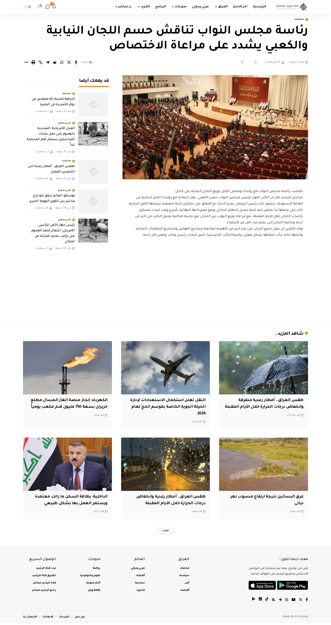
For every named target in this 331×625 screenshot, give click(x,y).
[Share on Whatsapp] (62, 63)
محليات (297, 19)
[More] (26, 63)
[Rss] (272, 602)
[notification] (54, 7)
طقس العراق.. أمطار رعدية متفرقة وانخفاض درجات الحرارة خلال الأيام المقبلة (267, 408)
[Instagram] (286, 602)
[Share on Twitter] (69, 63)
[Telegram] (279, 602)
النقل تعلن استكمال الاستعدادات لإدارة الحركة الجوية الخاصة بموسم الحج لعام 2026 (169, 408)
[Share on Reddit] (54, 63)
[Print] (33, 63)
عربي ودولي (64, 120)
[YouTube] (293, 602)
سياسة (67, 91)
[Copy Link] (40, 63)
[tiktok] (265, 602)
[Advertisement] (215, 279)
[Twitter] (300, 602)
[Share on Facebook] (76, 63)
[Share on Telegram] (47, 63)
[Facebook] (307, 602)
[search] (47, 7)
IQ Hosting (301, 618)
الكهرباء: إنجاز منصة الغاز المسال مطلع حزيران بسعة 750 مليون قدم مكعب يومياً (72, 408)
